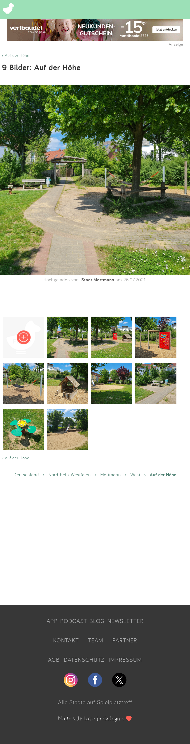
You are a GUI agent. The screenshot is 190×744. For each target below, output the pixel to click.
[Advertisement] (95, 541)
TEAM (95, 640)
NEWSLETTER (125, 621)
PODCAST (73, 621)
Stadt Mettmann (97, 279)
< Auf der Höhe (15, 55)
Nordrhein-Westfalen (69, 474)
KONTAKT (66, 640)
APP (52, 621)
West (135, 474)
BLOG (97, 621)
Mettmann (110, 474)
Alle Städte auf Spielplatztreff (95, 702)
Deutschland (26, 474)
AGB (54, 659)
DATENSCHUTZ (84, 659)
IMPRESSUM (125, 659)
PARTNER (124, 640)
